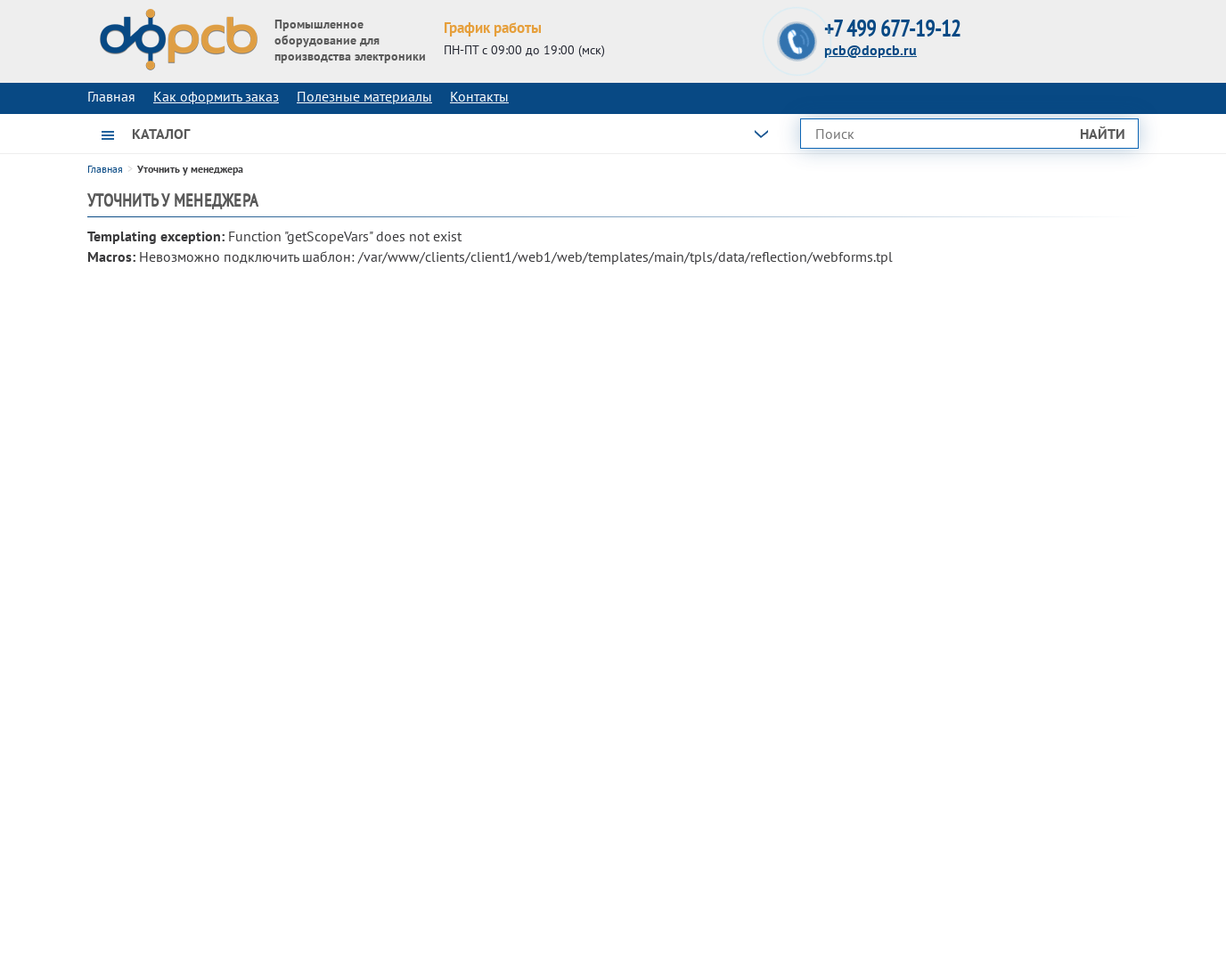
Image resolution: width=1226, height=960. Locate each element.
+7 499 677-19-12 (892, 29)
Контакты (479, 96)
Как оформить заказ (216, 96)
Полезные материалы (364, 96)
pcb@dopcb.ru (870, 50)
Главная (105, 168)
